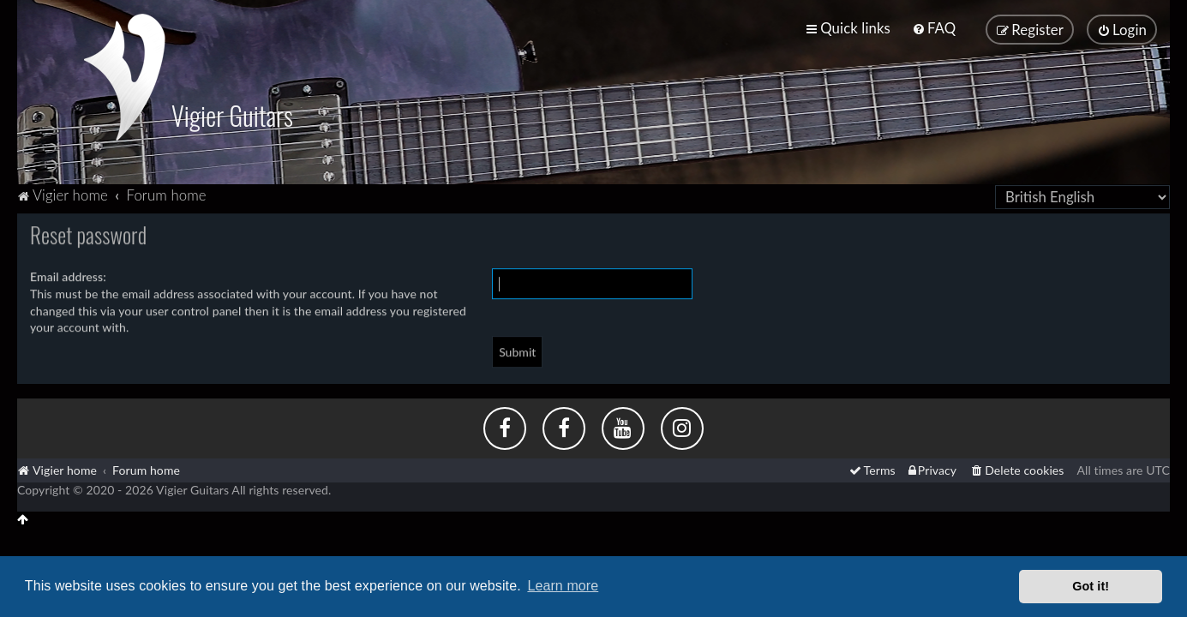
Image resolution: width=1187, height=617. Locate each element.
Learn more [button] (562, 585)
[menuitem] (934, 27)
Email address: (68, 274)
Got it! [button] (1090, 586)
